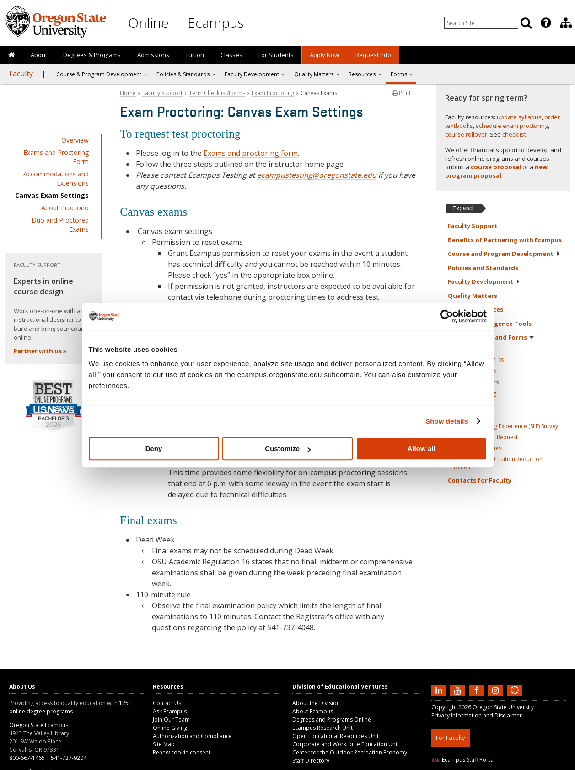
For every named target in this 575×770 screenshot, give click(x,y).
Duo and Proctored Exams (60, 225)
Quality (472, 296)
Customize (288, 448)
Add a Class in (479, 360)
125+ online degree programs (70, 707)
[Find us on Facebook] (477, 689)
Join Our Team (171, 719)
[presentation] (545, 22)
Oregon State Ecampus (38, 725)
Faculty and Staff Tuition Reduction (498, 463)
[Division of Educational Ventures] (566, 22)
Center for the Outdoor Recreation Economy (349, 752)
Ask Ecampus (170, 711)
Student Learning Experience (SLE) (506, 426)
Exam (475, 393)
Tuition (194, 55)
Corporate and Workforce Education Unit (345, 744)
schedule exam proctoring (512, 126)
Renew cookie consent (181, 752)
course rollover (466, 134)
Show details (446, 421)
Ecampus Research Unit (322, 728)
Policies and (483, 268)
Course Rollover (486, 437)
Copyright (444, 707)
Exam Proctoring (273, 93)
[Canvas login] (514, 697)
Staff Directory (310, 761)
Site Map (164, 744)
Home (128, 93)
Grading (464, 415)
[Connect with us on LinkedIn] (440, 689)
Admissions (153, 55)
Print (401, 93)
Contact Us (167, 703)
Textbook (476, 382)
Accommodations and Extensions (56, 178)
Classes (231, 55)
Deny (153, 448)
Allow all (421, 448)
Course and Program (504, 254)
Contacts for (479, 480)
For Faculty (450, 737)
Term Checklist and (491, 337)
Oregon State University (503, 707)
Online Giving (170, 728)
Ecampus (216, 22)
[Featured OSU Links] (545, 22)
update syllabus (519, 117)
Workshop (478, 448)
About (39, 55)
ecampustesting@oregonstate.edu (316, 175)
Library (474, 404)
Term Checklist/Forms (217, 93)
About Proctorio (65, 207)
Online (148, 22)
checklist (514, 134)
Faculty (21, 74)
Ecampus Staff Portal (463, 760)
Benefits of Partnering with (505, 240)
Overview (75, 140)
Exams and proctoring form (251, 153)
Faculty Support (162, 93)
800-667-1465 (27, 758)
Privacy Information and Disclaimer (476, 715)
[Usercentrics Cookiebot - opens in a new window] (447, 316)
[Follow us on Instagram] (496, 689)
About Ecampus (312, 711)
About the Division (316, 703)
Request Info (373, 55)
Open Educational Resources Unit (335, 736)
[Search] (526, 22)
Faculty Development (252, 74)
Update (475, 371)
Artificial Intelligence (490, 323)
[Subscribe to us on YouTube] (459, 689)
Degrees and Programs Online (331, 719)
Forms (399, 74)
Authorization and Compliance (192, 736)
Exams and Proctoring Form (56, 157)
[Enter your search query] (481, 23)
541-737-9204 (68, 758)
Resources (362, 74)
